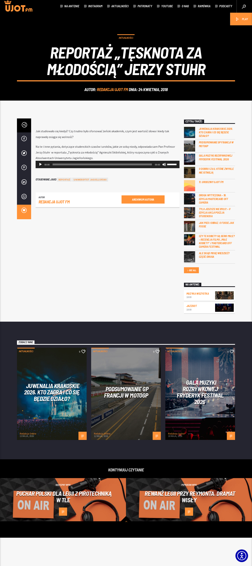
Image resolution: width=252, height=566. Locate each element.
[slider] (102, 193)
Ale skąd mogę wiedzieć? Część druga (214, 283)
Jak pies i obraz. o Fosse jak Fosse (216, 252)
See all (191, 299)
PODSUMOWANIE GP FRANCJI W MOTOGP (216, 172)
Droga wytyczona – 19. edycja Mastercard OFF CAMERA (213, 227)
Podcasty (225, 6)
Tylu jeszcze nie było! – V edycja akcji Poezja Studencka (215, 240)
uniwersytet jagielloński (90, 208)
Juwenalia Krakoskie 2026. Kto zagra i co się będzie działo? (216, 160)
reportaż (64, 208)
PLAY (241, 19)
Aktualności (120, 6)
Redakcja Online (28, 462)
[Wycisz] (164, 193)
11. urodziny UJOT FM (211, 210)
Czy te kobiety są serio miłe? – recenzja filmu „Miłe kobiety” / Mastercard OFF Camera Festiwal (217, 269)
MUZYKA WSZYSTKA (197, 322)
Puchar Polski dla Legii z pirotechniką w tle (64, 525)
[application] (107, 192)
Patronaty (145, 6)
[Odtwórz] (40, 193)
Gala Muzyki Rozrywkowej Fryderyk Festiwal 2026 (215, 185)
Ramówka (204, 6)
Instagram (95, 6)
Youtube (167, 6)
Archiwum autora (143, 227)
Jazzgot (191, 334)
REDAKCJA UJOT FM (112, 103)
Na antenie (71, 6)
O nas (185, 6)
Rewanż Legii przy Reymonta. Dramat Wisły (190, 525)
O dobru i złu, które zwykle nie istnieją (216, 198)
